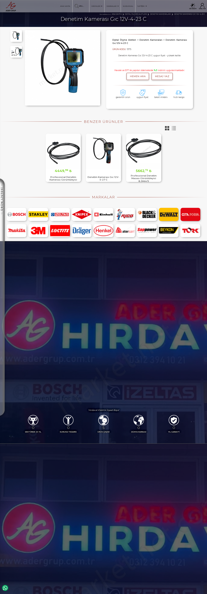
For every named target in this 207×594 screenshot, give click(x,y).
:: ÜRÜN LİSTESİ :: (1, 151)
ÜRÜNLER (96, 6)
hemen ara (138, 76)
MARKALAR (112, 6)
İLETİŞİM (142, 6)
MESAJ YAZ (162, 76)
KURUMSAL (128, 6)
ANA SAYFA (65, 6)
